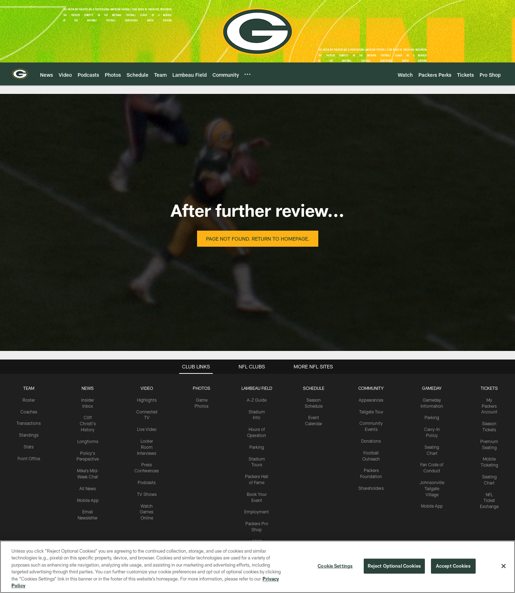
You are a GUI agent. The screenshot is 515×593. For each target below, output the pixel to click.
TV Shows (147, 494)
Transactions (28, 423)
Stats (29, 446)
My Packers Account (489, 405)
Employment (256, 511)
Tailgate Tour (371, 411)
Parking (256, 446)
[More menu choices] (247, 74)
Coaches (28, 411)
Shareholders (371, 488)
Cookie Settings (335, 566)
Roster (29, 399)
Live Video (147, 429)
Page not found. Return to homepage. (257, 239)
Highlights (147, 399)
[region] (257, 567)
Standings (29, 434)
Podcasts (147, 482)
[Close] (503, 566)
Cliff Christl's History (88, 423)
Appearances (371, 399)
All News (87, 488)
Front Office (29, 458)
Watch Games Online (146, 512)
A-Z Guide (256, 399)
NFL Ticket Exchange (489, 500)
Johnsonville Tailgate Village (432, 488)
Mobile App (88, 500)
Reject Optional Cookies (394, 566)
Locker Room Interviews (146, 447)
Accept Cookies (453, 566)
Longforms (87, 441)
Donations (371, 440)
